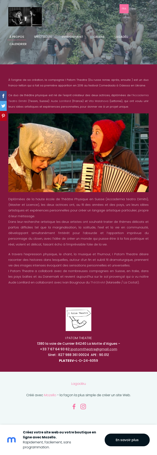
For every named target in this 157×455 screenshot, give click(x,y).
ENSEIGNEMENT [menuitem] (72, 37)
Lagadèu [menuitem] (121, 37)
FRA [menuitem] (124, 8)
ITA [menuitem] (144, 8)
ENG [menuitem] (134, 8)
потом (105, 80)
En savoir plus (127, 440)
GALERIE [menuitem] (99, 37)
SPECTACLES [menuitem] (43, 37)
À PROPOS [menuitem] (16, 37)
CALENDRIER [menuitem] (18, 44)
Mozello (50, 395)
